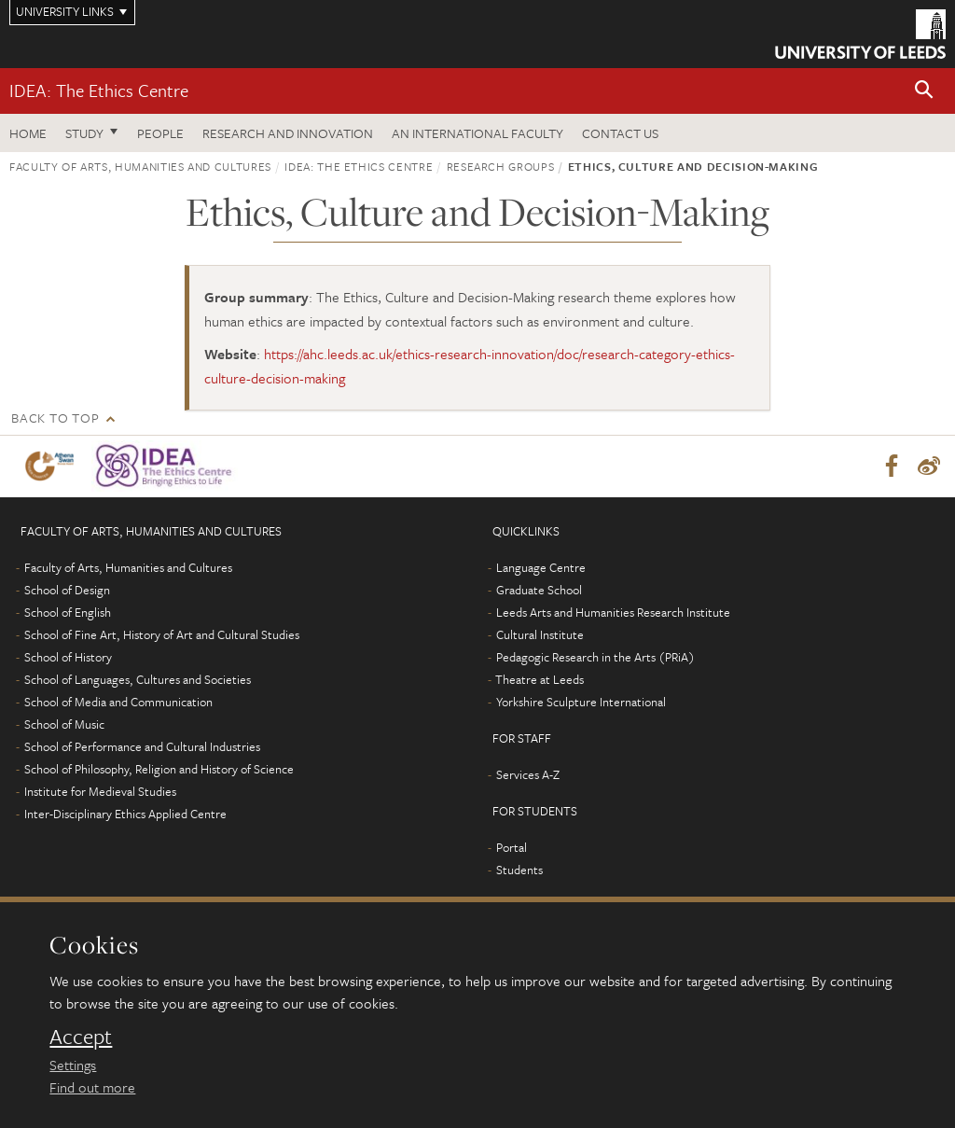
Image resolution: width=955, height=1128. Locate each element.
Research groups (501, 166)
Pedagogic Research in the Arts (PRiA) (595, 657)
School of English (67, 612)
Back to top (55, 417)
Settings (72, 1064)
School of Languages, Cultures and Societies (137, 679)
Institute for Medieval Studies (100, 791)
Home (28, 133)
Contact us (620, 133)
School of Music (64, 724)
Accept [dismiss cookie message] (80, 1036)
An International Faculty (477, 133)
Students (519, 869)
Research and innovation (287, 133)
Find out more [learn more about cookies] (92, 1087)
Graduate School (539, 589)
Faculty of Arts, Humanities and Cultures (140, 166)
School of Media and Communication (118, 701)
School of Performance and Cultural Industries (142, 746)
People (160, 133)
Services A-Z (528, 774)
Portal (511, 847)
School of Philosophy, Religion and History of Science (159, 768)
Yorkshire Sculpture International (581, 701)
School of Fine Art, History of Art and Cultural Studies (161, 634)
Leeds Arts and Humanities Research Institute (613, 612)
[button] (924, 91)
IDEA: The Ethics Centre (98, 90)
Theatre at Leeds (539, 679)
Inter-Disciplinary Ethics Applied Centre (125, 813)
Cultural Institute (540, 634)
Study (84, 133)
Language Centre (541, 567)
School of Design (67, 589)
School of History (68, 657)
